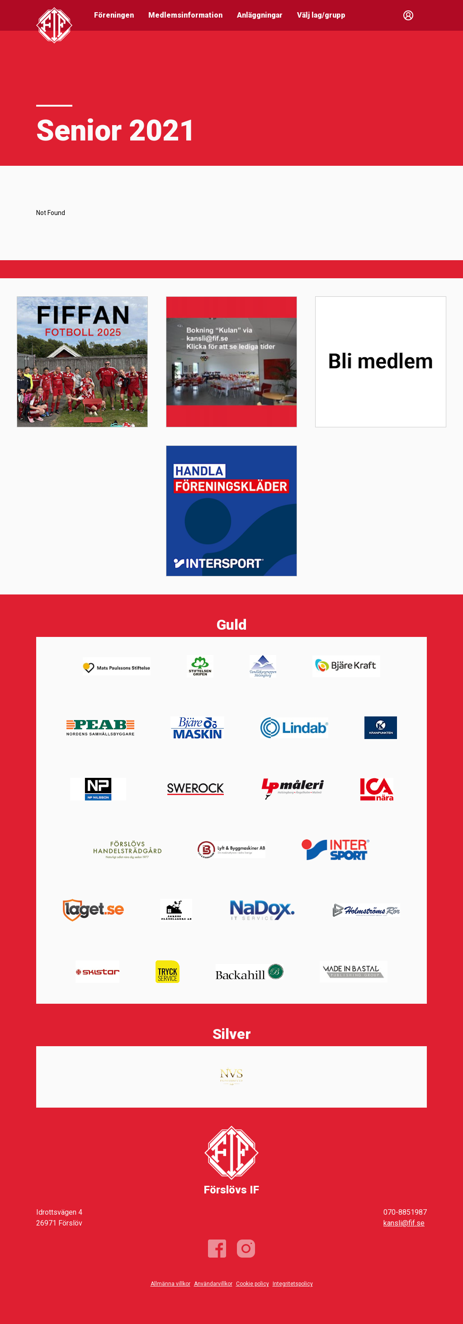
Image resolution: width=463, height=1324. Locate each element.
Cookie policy (252, 1284)
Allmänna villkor (170, 1284)
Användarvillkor (213, 1284)
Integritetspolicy (293, 1284)
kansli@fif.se (404, 1223)
